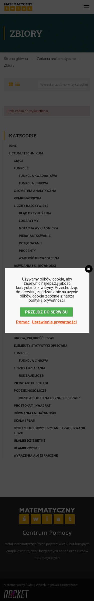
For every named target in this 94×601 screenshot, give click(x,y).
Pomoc (23, 322)
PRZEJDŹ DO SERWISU (46, 312)
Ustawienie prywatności (54, 322)
